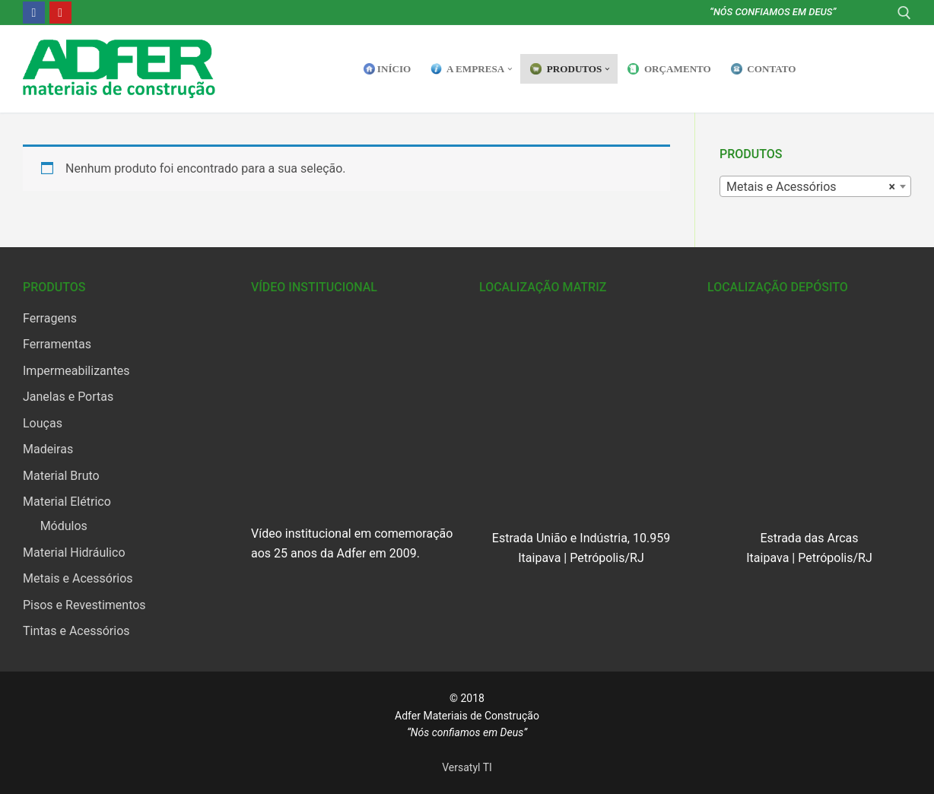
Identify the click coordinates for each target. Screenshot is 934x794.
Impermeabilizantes (76, 371)
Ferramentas (57, 344)
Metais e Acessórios (78, 578)
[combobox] (815, 186)
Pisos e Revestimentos (84, 605)
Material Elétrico (67, 501)
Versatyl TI (467, 767)
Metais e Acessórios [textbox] (810, 187)
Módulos (63, 526)
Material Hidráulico (74, 552)
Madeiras (48, 449)
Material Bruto (61, 475)
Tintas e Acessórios (76, 631)
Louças (42, 423)
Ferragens (50, 318)
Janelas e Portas (68, 396)
